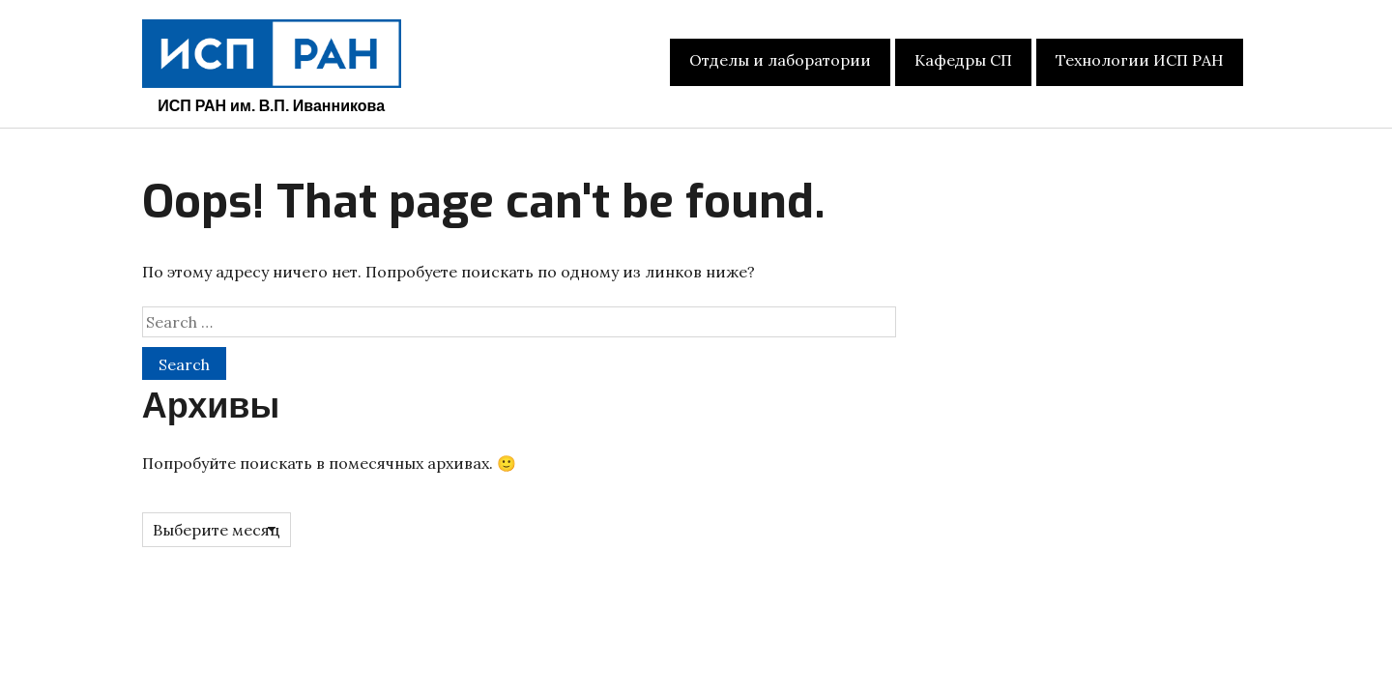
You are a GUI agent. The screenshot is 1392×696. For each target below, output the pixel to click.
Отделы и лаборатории (780, 60)
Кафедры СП (963, 60)
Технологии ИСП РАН (1140, 60)
